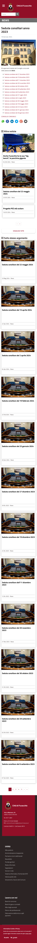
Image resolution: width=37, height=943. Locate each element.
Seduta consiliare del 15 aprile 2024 (17, 309)
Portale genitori (10, 862)
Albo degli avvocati (11, 907)
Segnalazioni (9, 868)
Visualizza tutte (18, 230)
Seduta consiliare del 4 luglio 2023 (15, 98)
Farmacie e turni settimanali (13, 856)
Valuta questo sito (10, 877)
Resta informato (10, 865)
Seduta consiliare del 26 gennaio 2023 (17, 113)
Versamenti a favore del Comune (15, 880)
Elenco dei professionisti (12, 910)
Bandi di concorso (10, 901)
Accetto (6, 939)
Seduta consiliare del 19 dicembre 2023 (17, 77)
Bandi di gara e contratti (12, 904)
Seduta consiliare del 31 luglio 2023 (16, 95)
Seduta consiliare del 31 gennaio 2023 (17, 110)
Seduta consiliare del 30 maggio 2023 (16, 101)
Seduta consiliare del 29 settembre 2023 (17, 89)
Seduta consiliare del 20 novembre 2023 (17, 83)
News (5, 20)
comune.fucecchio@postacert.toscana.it (17, 823)
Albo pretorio (9, 850)
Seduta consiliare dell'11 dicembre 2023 (17, 80)
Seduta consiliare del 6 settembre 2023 (17, 92)
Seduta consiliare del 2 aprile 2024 (16, 355)
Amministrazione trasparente (14, 853)
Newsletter (8, 859)
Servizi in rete (9, 871)
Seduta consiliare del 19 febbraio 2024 (18, 400)
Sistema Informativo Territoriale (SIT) (16, 874)
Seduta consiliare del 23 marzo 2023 (16, 107)
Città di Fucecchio (24, 5)
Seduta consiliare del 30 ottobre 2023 (16, 86)
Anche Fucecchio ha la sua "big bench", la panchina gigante (15, 157)
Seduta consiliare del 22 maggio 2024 (16, 192)
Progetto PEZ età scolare (13, 208)
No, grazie (14, 939)
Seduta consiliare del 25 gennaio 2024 (18, 446)
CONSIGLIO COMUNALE (8, 116)
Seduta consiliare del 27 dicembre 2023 (17, 74)
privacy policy (28, 935)
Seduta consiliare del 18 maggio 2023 (16, 104)
